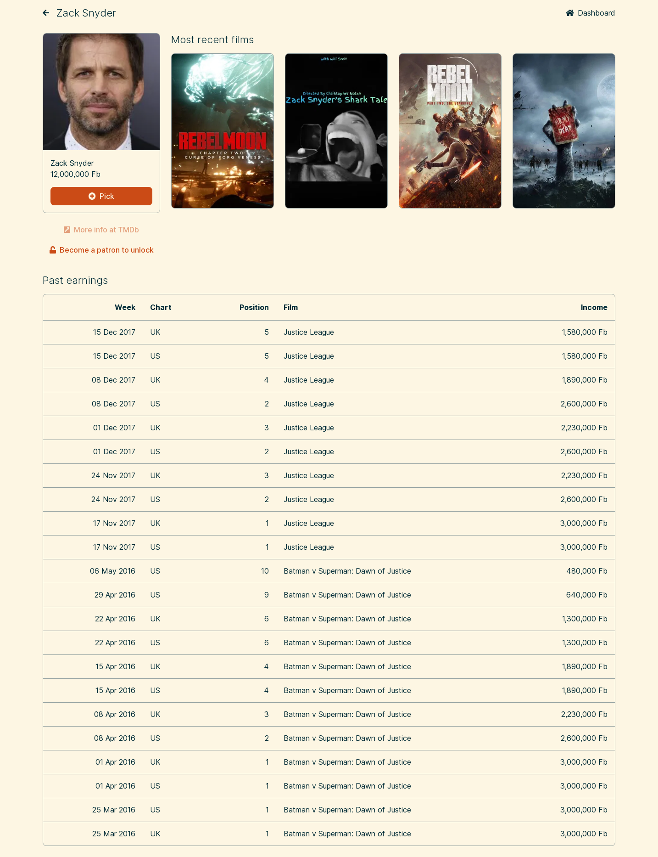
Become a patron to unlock (102, 249)
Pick (101, 196)
